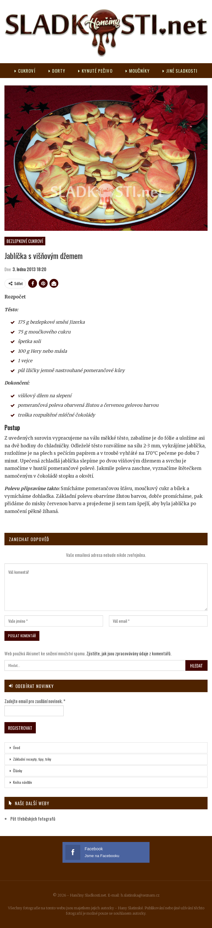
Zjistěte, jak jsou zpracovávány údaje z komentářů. (128, 653)
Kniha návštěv (22, 781)
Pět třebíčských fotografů (32, 818)
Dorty (66, 70)
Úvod (16, 747)
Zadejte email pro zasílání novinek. (34, 701)
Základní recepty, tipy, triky (32, 758)
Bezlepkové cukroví (25, 241)
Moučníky (149, 70)
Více (179, 70)
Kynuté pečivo (106, 70)
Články (17, 770)
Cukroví (33, 70)
